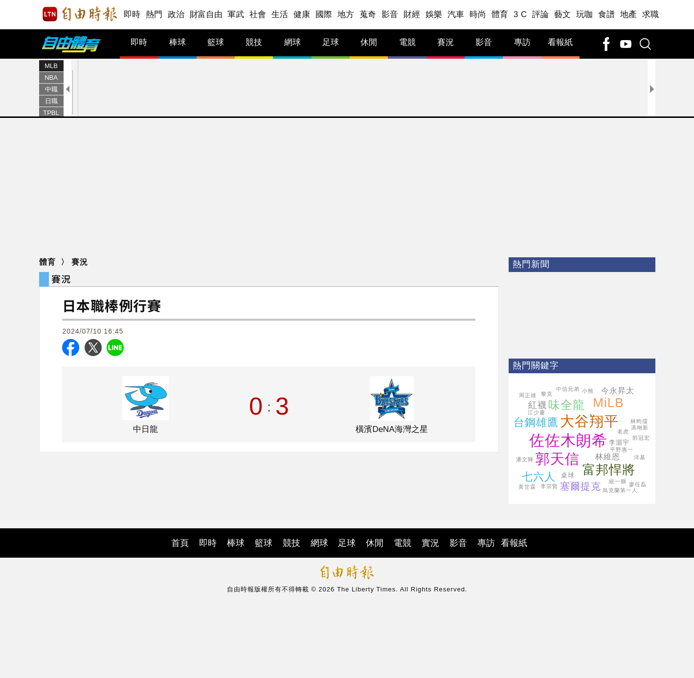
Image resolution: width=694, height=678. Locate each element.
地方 (346, 14)
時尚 (478, 14)
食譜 (606, 14)
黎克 (547, 394)
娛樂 (434, 14)
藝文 (562, 14)
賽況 (445, 42)
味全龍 (566, 404)
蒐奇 (368, 14)
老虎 (623, 431)
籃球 (215, 42)
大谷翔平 (589, 421)
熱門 (154, 14)
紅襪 (537, 405)
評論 (540, 14)
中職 (51, 89)
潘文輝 (525, 459)
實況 (430, 543)
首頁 (180, 543)
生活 (280, 14)
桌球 (568, 475)
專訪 (522, 42)
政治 (176, 14)
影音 (390, 14)
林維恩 (607, 456)
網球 (292, 42)
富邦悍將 (608, 469)
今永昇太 (617, 390)
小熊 (588, 391)
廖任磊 (638, 484)
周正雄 (528, 395)
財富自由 (206, 14)
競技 (254, 42)
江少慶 (536, 412)
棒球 (177, 42)
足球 (330, 42)
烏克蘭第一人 (620, 490)
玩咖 (584, 14)
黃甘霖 (527, 487)
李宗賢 (549, 486)
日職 (51, 101)
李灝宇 (619, 442)
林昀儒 (639, 421)
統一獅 (618, 481)
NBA (51, 77)
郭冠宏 (641, 438)
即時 (132, 14)
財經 (412, 14)
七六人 (539, 477)
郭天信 (558, 459)
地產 (628, 14)
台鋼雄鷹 (536, 422)
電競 (407, 42)
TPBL (51, 112)
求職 (650, 14)
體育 (500, 14)
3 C (520, 14)
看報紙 (560, 42)
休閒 (368, 42)
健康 (302, 14)
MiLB (608, 402)
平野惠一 (621, 449)
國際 (324, 14)
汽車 (456, 14)
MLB (51, 65)
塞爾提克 (580, 486)
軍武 (236, 14)
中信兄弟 (568, 389)
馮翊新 (640, 427)
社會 (258, 14)
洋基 (640, 457)
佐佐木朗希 (568, 440)
